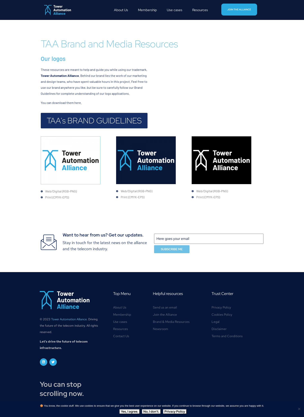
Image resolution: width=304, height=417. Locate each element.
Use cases (174, 10)
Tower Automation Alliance (69, 319)
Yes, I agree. (129, 411)
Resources (200, 10)
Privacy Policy (174, 411)
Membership (147, 10)
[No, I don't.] (299, 409)
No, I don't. (151, 411)
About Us (121, 10)
